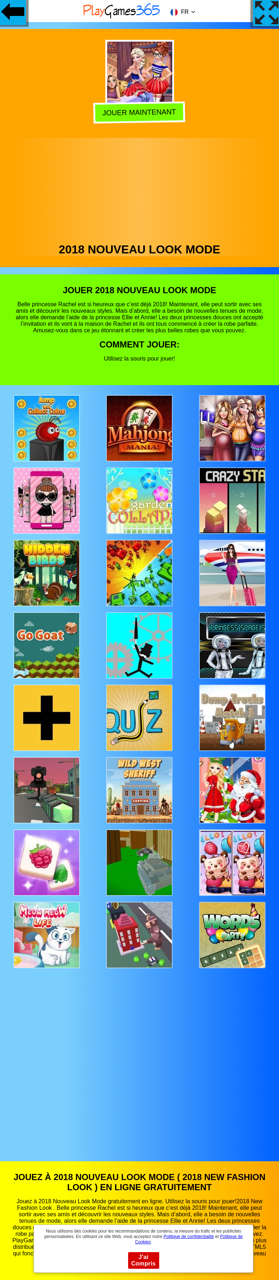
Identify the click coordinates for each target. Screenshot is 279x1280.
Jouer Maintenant (140, 112)
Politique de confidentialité (189, 1236)
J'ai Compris (143, 1260)
